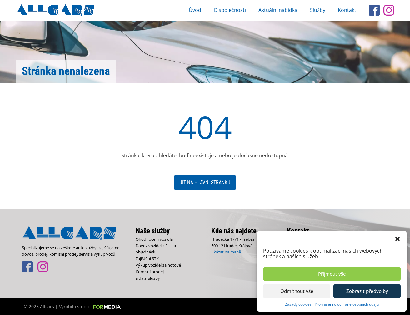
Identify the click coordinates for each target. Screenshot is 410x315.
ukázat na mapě (226, 252)
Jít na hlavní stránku (205, 182)
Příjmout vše (332, 274)
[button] (397, 238)
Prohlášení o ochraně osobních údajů (347, 304)
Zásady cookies (298, 304)
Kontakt (347, 10)
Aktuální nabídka (278, 10)
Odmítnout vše (296, 291)
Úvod (195, 10)
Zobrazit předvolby (367, 291)
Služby (317, 10)
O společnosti (230, 10)
